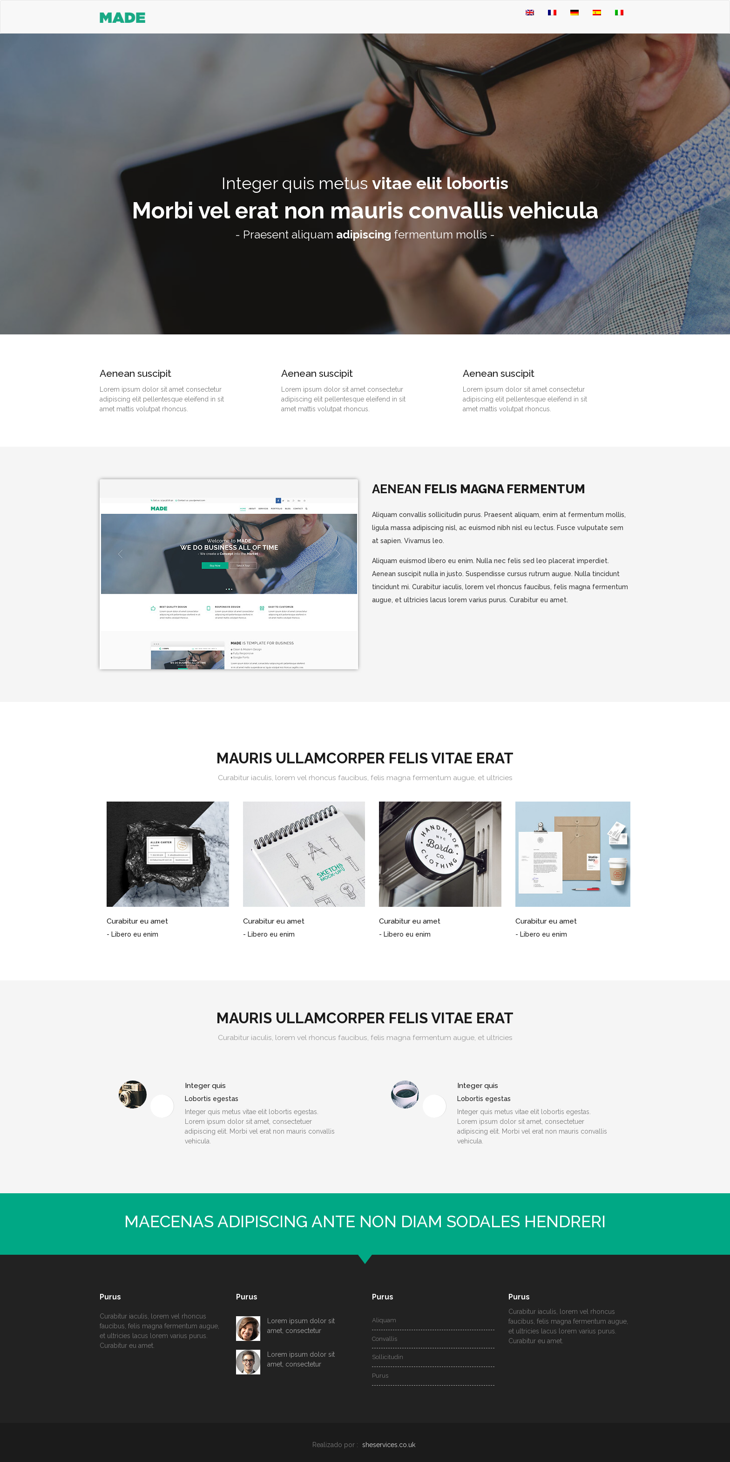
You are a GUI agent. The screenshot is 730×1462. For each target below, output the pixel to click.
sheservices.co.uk (388, 1444)
